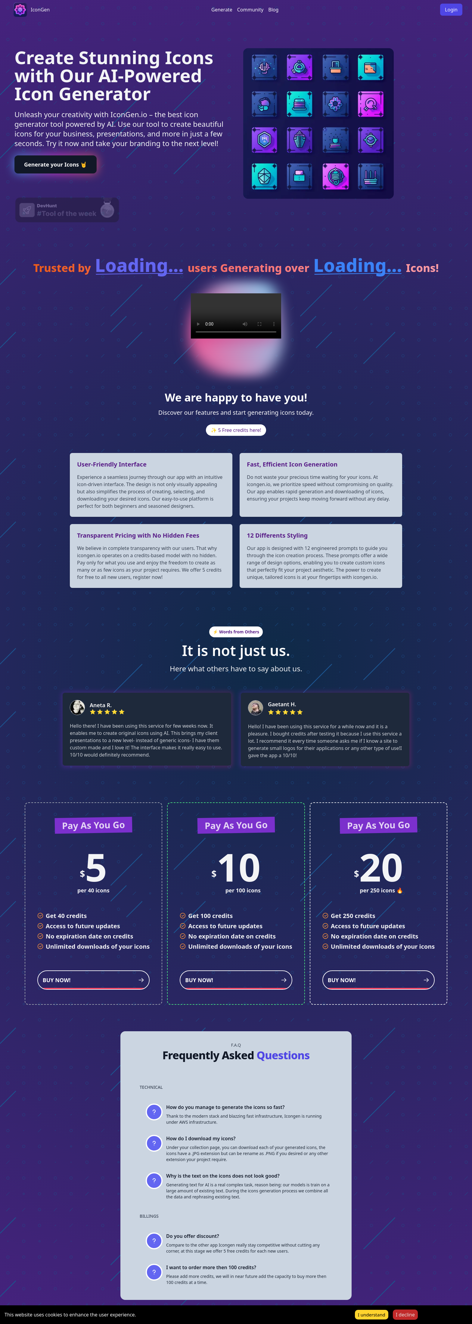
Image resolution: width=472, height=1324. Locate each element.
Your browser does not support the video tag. (236, 316)
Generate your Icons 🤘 (55, 164)
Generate (221, 9)
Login (451, 9)
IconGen (40, 9)
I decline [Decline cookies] (405, 1314)
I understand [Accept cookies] (371, 1315)
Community (250, 9)
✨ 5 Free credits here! (236, 430)
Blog (273, 9)
